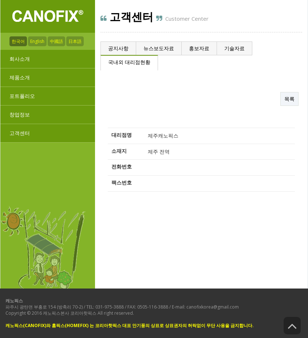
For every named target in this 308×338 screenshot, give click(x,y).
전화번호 (121, 166)
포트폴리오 (22, 95)
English (37, 41)
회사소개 (19, 58)
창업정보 (19, 114)
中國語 (56, 41)
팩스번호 (121, 182)
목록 (289, 98)
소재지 (119, 150)
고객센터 (19, 133)
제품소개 (19, 77)
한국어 (18, 41)
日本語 (75, 41)
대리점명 (121, 134)
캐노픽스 (14, 301)
